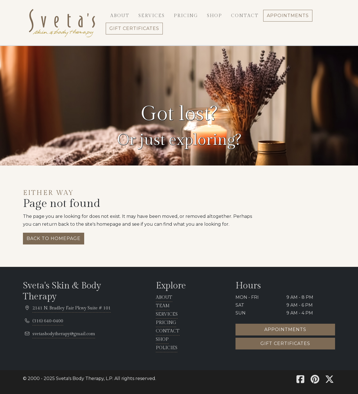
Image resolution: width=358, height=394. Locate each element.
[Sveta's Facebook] (300, 381)
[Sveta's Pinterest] (315, 381)
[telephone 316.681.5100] (47, 321)
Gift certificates (285, 343)
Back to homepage (54, 238)
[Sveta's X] (329, 381)
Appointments (285, 329)
